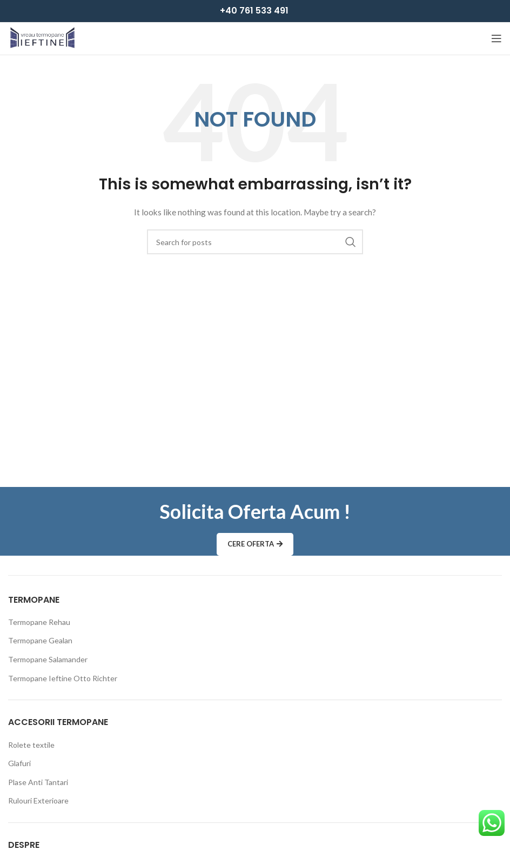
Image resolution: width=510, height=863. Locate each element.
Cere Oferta (255, 544)
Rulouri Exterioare (38, 800)
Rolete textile (31, 744)
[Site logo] (42, 37)
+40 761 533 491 (254, 10)
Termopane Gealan (40, 640)
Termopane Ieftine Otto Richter (62, 678)
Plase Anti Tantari (38, 782)
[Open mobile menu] (496, 38)
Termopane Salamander (48, 659)
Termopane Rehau (39, 622)
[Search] (255, 241)
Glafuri (19, 763)
